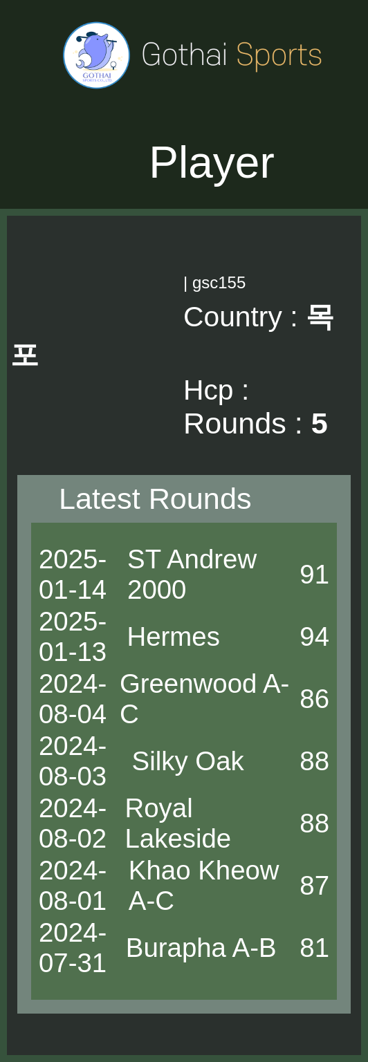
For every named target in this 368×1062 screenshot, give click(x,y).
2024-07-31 (73, 947)
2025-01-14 (73, 574)
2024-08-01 (73, 885)
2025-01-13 (73, 636)
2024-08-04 (73, 699)
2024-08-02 (73, 823)
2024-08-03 (73, 761)
